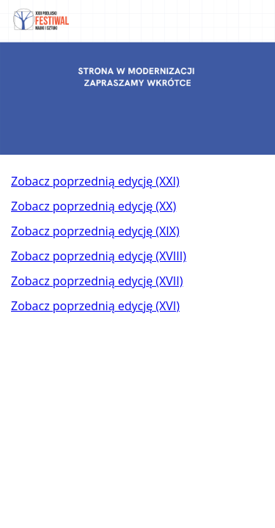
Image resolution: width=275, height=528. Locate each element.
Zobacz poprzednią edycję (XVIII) (98, 256)
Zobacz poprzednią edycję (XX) (93, 206)
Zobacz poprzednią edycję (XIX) (95, 231)
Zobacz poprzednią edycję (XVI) (95, 306)
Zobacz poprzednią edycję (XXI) (95, 181)
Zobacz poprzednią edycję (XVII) (97, 281)
